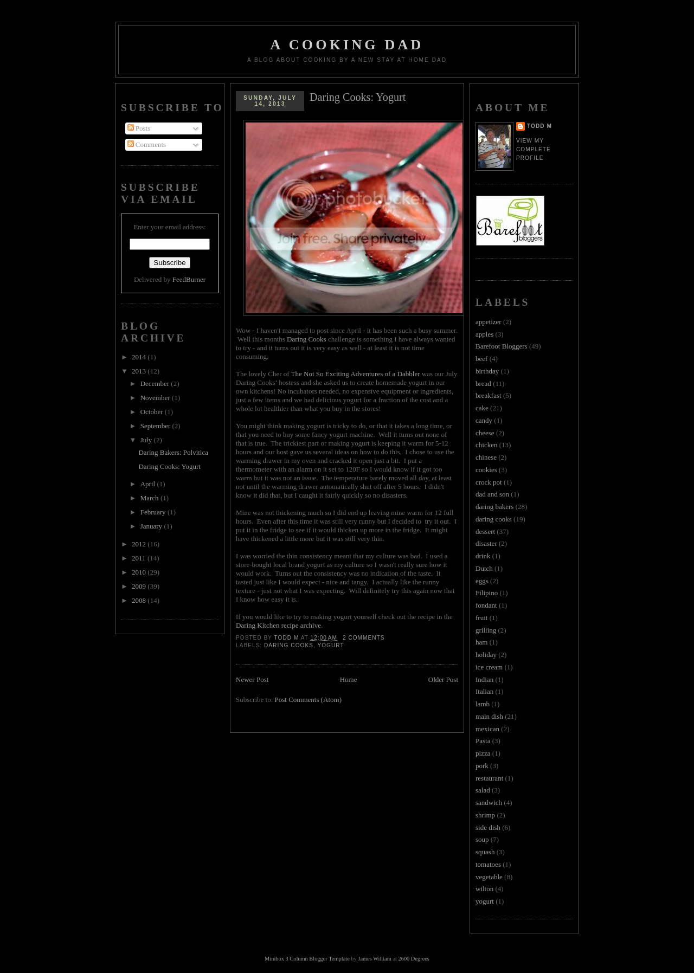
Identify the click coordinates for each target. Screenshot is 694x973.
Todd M (539, 126)
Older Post (443, 679)
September (156, 426)
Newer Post (252, 679)
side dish (487, 827)
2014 (139, 357)
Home (348, 679)
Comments (146, 144)
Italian (484, 691)
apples (484, 334)
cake (482, 408)
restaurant (489, 778)
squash (484, 852)
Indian (484, 679)
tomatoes (488, 864)
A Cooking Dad (347, 45)
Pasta (482, 741)
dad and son (492, 494)
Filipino (486, 593)
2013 (139, 371)
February (154, 512)
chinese (486, 457)
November (156, 398)
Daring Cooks (306, 339)
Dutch (484, 568)
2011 (139, 558)
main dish (489, 716)
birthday (487, 371)
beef (481, 359)
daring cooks (288, 645)
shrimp (485, 815)
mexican (487, 729)
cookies (486, 470)
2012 (139, 544)
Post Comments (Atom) (308, 699)
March (150, 498)
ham (481, 642)
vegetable (489, 877)
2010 (139, 572)
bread (483, 383)
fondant (486, 605)
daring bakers (494, 506)
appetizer (488, 322)
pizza (482, 753)
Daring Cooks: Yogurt (169, 466)
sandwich (488, 802)
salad (482, 790)
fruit (481, 618)
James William (374, 959)
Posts (139, 128)
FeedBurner (188, 279)
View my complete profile (533, 149)
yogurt (330, 645)
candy (483, 420)
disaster (486, 543)
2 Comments (364, 638)
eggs (482, 581)
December (155, 383)
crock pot (488, 482)
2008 (139, 600)
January (152, 526)
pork (482, 766)
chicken (486, 445)
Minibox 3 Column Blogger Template (307, 959)
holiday (486, 654)
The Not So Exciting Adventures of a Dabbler (355, 374)
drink (482, 556)
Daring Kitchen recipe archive (278, 625)
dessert (485, 531)
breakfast (488, 395)
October (152, 412)
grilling (485, 630)
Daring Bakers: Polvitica (173, 452)
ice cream (489, 667)
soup (482, 839)
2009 (139, 586)
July (147, 440)
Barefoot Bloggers (501, 346)
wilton (484, 889)
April (148, 484)
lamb (482, 704)
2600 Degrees (413, 959)
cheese (484, 433)
